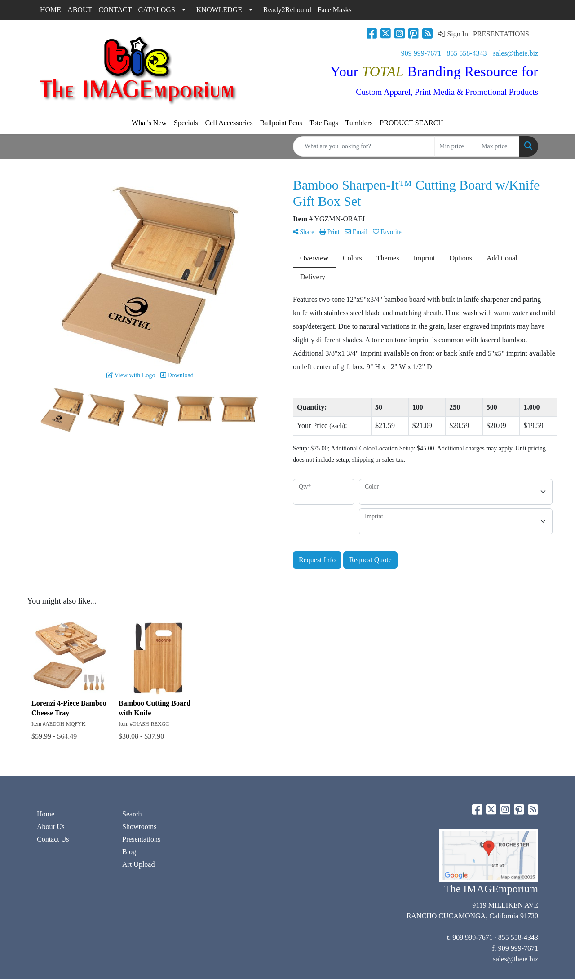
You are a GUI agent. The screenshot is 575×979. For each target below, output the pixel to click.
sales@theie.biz (515, 53)
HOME (50, 9)
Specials (186, 123)
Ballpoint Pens (281, 123)
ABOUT (79, 9)
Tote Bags (323, 123)
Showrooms (139, 826)
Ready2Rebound (287, 9)
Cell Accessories (228, 123)
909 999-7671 (421, 53)
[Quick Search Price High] (498, 146)
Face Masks (335, 9)
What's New (149, 123)
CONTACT (115, 9)
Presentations (141, 839)
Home (45, 814)
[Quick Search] (364, 146)
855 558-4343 (467, 53)
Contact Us (53, 839)
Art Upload (138, 864)
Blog (129, 852)
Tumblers (359, 123)
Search (132, 814)
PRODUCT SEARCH (411, 123)
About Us (51, 826)
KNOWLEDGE (219, 9)
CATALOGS (156, 9)
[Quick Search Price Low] (455, 146)
